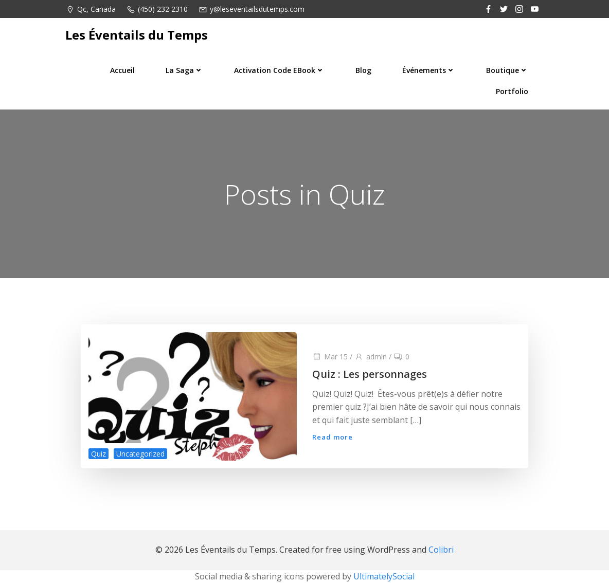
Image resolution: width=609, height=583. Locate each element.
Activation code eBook (279, 70)
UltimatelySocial (384, 576)
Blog (363, 70)
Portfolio (512, 91)
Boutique (507, 70)
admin (370, 356)
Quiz (98, 454)
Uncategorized (140, 454)
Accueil (122, 70)
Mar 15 (330, 356)
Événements (428, 70)
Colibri (441, 549)
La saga (184, 70)
